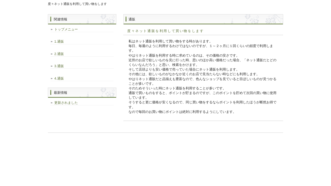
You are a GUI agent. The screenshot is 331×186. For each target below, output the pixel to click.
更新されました (66, 103)
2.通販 (59, 54)
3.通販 (59, 66)
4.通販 (59, 78)
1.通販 (59, 41)
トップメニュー (66, 29)
